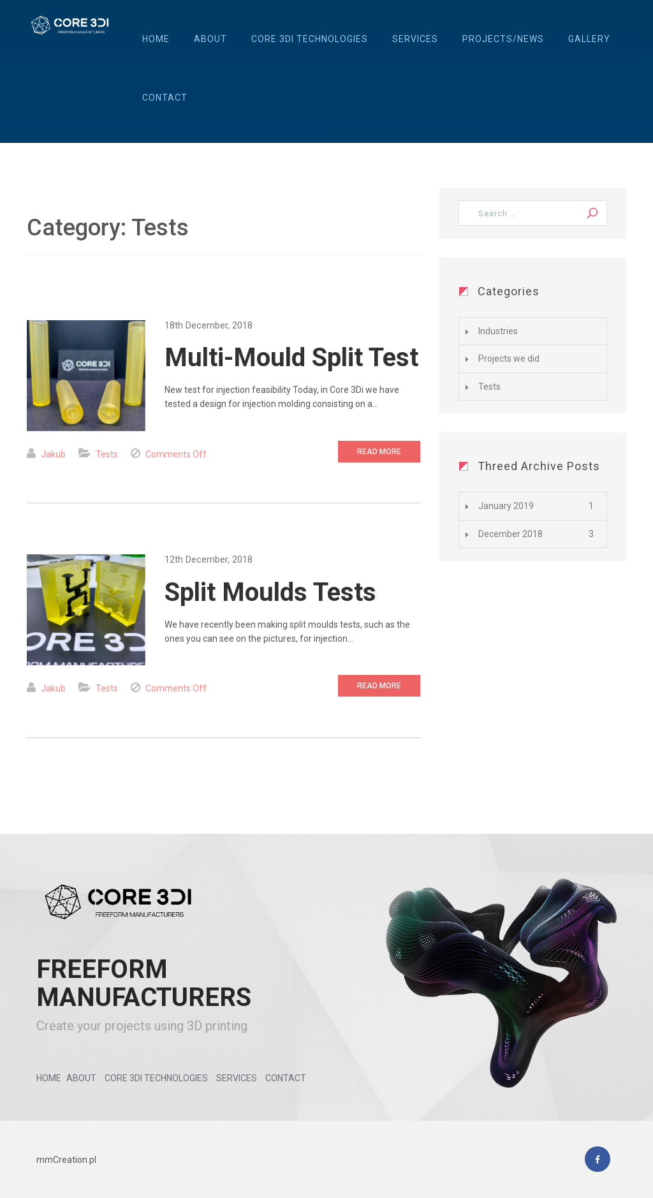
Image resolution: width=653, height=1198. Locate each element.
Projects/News (503, 39)
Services (415, 39)
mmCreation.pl (66, 1160)
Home (156, 39)
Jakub (53, 454)
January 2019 (506, 506)
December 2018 (510, 534)
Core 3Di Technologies (309, 39)
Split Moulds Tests (270, 592)
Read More (379, 451)
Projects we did (508, 358)
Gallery (589, 39)
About (210, 39)
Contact (164, 97)
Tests (107, 454)
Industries (498, 331)
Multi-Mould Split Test (291, 358)
